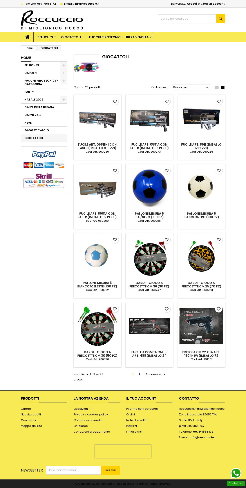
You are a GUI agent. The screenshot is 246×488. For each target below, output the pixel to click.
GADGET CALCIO (36, 130)
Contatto (189, 398)
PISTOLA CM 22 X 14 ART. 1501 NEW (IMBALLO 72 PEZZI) (201, 355)
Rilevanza (191, 87)
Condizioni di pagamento (92, 432)
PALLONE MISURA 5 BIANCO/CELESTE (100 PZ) (97, 285)
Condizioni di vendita (88, 420)
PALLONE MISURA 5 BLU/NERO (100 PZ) (149, 215)
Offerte (26, 409)
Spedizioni (81, 409)
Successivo (155, 374)
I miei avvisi (134, 432)
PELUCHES (45, 37)
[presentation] (123, 451)
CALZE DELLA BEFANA (39, 107)
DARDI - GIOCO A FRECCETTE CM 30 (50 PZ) (97, 354)
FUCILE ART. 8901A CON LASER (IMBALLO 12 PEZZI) (97, 215)
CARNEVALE (32, 115)
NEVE (28, 123)
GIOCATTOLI (71, 37)
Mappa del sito (31, 426)
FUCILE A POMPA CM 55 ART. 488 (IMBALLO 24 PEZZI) (149, 355)
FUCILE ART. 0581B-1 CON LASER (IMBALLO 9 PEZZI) (97, 146)
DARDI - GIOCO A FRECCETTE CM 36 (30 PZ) (149, 285)
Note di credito (136, 420)
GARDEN (30, 73)
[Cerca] (191, 18)
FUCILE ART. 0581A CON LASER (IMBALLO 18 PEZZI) (149, 146)
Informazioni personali (142, 409)
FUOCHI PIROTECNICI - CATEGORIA (41, 82)
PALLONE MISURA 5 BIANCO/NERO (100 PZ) (201, 215)
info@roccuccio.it (86, 3)
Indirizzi (131, 426)
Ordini (130, 414)
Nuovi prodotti (31, 414)
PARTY (29, 92)
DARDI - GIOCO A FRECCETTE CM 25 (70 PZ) (201, 285)
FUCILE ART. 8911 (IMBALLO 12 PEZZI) (201, 146)
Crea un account (213, 3)
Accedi (192, 3)
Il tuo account (141, 398)
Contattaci (28, 420)
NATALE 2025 (33, 99)
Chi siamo (81, 426)
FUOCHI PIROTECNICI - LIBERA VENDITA (119, 37)
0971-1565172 (46, 3)
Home (26, 57)
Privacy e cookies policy (91, 414)
